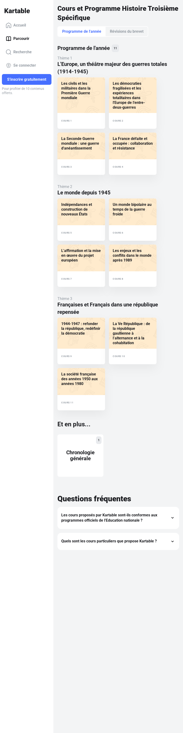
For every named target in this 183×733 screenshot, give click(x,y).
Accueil (16, 25)
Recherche (19, 52)
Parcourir (17, 39)
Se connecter (21, 65)
